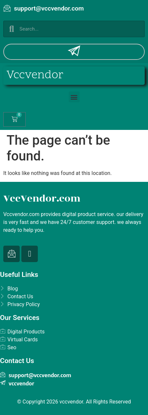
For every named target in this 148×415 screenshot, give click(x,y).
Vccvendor (35, 75)
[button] (74, 96)
